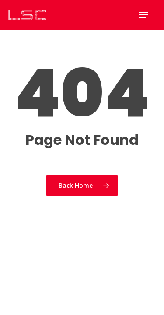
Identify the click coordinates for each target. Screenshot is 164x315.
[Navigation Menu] (143, 14)
